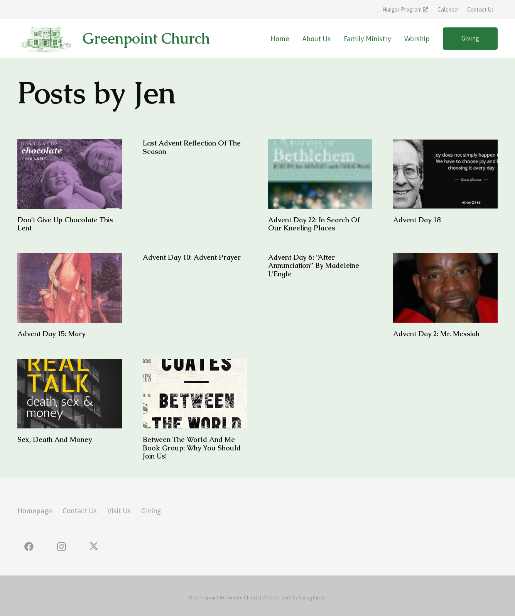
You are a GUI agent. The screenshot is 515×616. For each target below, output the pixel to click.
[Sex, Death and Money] (69, 394)
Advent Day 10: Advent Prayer (192, 257)
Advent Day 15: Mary (51, 334)
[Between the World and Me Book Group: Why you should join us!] (195, 394)
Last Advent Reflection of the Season (192, 147)
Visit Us (119, 511)
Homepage (34, 511)
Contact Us (79, 511)
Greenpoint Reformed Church (226, 598)
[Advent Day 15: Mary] (69, 288)
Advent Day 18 (417, 219)
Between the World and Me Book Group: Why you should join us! (192, 448)
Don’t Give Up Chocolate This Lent (65, 224)
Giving (151, 511)
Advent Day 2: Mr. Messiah (436, 334)
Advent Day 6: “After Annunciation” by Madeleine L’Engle (313, 265)
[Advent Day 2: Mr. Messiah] (445, 288)
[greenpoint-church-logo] (45, 38)
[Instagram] (61, 546)
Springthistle (313, 598)
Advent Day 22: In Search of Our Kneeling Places (314, 224)
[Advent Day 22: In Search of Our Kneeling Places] (320, 174)
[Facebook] (29, 546)
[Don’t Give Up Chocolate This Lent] (69, 174)
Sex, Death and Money (54, 439)
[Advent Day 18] (445, 174)
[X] (93, 546)
